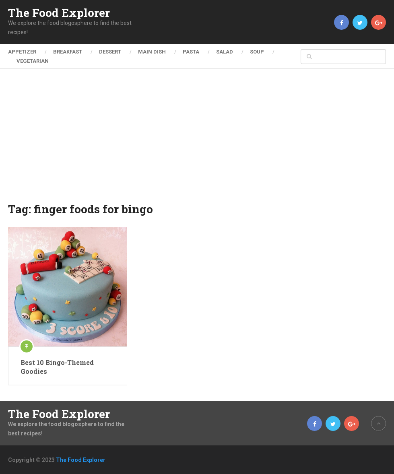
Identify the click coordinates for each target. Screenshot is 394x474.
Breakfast (67, 52)
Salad (224, 52)
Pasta (191, 52)
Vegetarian (33, 61)
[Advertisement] (197, 140)
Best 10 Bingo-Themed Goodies (57, 366)
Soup (257, 52)
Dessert (110, 52)
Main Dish (152, 52)
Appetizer (22, 52)
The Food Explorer (59, 13)
